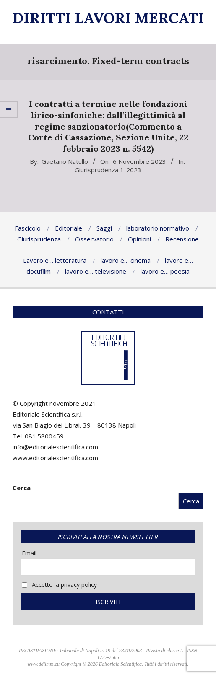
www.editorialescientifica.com (55, 458)
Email (29, 553)
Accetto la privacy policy (59, 585)
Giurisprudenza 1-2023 (108, 170)
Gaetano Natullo (65, 161)
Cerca (22, 487)
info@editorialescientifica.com (55, 447)
